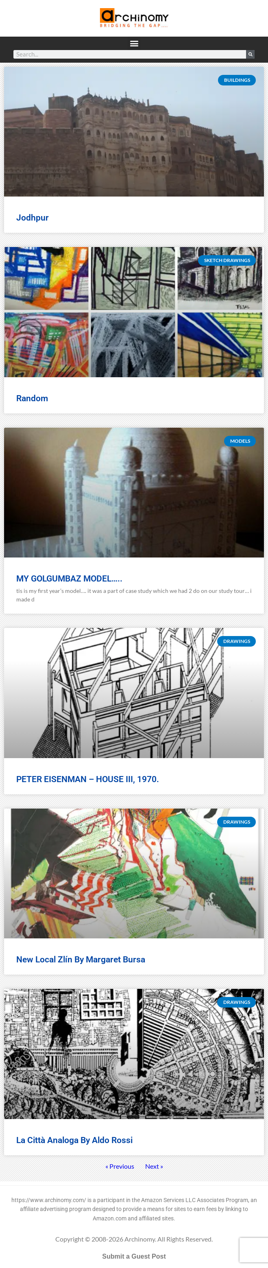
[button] (134, 43)
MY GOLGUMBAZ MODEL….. (69, 579)
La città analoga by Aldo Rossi (74, 1140)
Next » (154, 1166)
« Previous (119, 1166)
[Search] (250, 54)
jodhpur (32, 218)
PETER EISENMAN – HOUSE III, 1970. (87, 779)
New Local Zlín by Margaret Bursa (80, 959)
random (32, 398)
